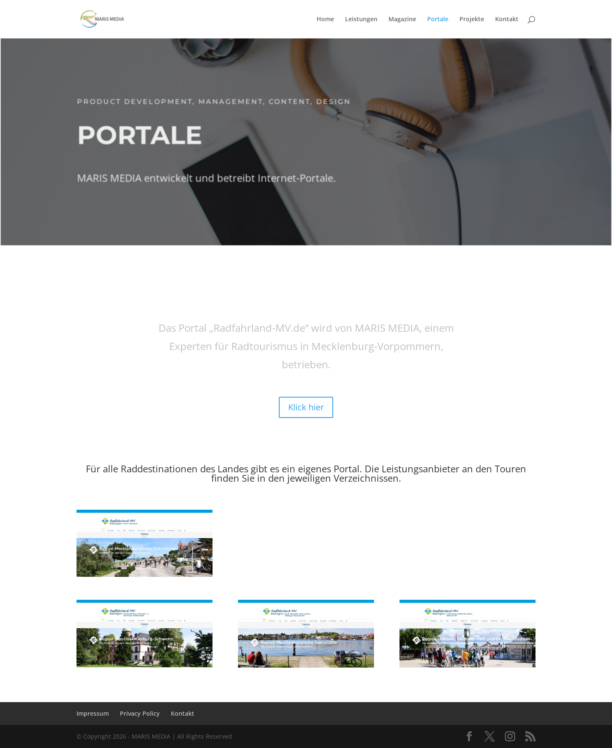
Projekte (471, 19)
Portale (437, 19)
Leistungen (361, 19)
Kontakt (506, 19)
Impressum (92, 713)
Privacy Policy (140, 713)
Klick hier (306, 407)
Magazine (402, 19)
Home (325, 19)
